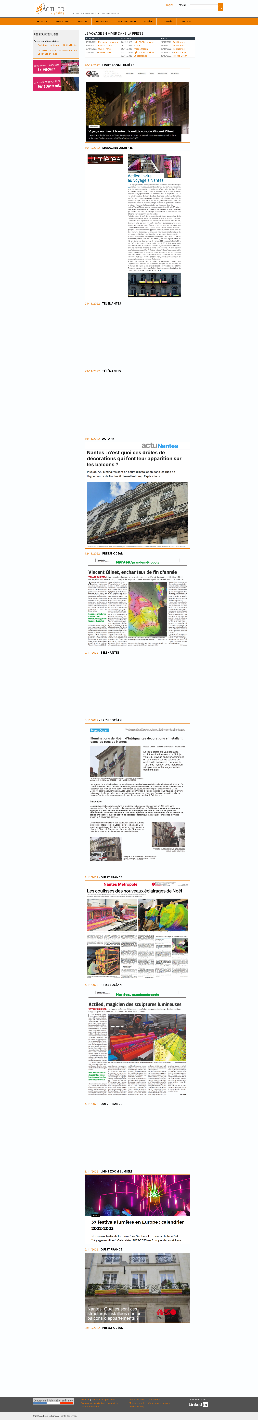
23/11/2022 (92, 371)
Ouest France (105, 48)
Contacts (186, 21)
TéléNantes (179, 42)
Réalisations (103, 21)
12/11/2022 (92, 553)
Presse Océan (105, 45)
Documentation (127, 21)
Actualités (166, 21)
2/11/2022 (91, 1249)
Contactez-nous (137, 1399)
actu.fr (137, 45)
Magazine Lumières (108, 42)
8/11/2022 (91, 720)
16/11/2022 (92, 439)
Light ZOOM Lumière (144, 42)
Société (148, 21)
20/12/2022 (92, 65)
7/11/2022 (91, 877)
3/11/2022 (91, 1171)
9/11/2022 (91, 652)
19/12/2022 (92, 148)
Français (182, 4)
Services (82, 21)
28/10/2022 (92, 1328)
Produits (42, 21)
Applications (62, 21)
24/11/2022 (92, 303)
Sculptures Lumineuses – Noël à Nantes (57, 45)
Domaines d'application (103, 1399)
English (169, 4)
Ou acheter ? (153, 1399)
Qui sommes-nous (90, 1406)
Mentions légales (137, 1403)
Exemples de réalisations (93, 1403)
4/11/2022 (91, 985)
